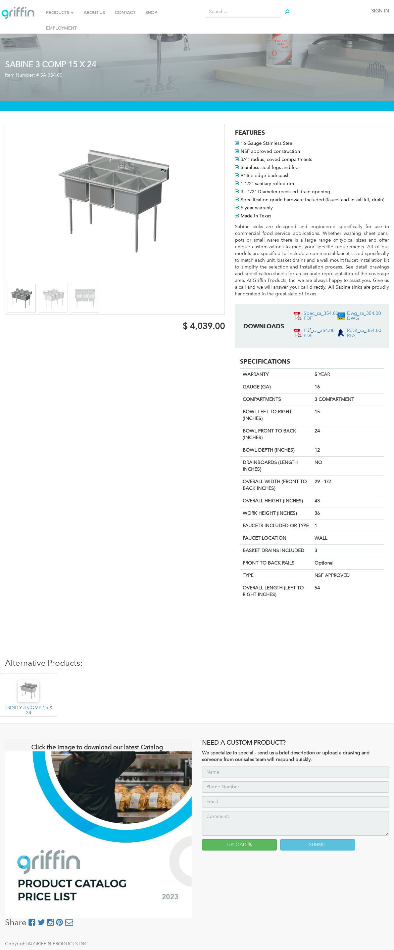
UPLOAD (239, 845)
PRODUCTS (59, 12)
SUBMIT (317, 845)
